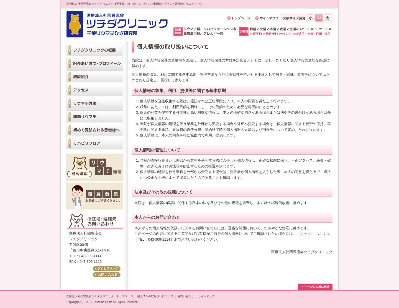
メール (305, 233)
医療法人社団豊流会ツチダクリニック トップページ (99, 296)
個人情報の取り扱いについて (155, 296)
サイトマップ (206, 296)
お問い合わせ (185, 296)
